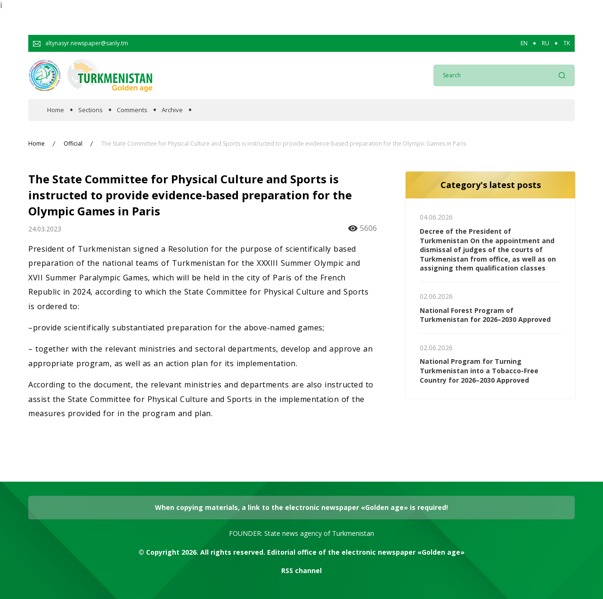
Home (55, 110)
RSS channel (301, 570)
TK (566, 43)
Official (73, 144)
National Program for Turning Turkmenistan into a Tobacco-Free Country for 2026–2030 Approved (479, 370)
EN (524, 43)
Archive (172, 110)
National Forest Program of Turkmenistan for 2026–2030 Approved (485, 315)
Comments (132, 110)
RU (545, 43)
